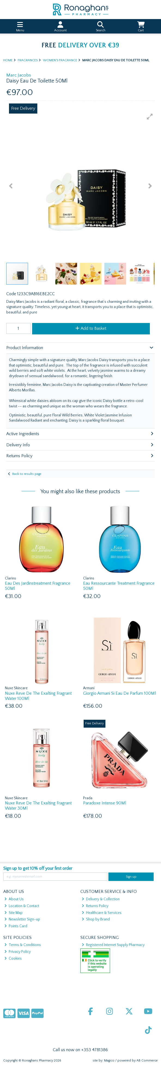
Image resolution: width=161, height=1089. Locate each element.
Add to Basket (90, 328)
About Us (14, 899)
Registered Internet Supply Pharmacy (113, 945)
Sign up (131, 876)
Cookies (13, 958)
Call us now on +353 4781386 (80, 1049)
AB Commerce (147, 1060)
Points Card (15, 926)
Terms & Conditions (22, 945)
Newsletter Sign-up (22, 919)
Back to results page (26, 474)
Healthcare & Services (101, 913)
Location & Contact (21, 906)
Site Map (13, 913)
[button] (149, 116)
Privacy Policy (17, 952)
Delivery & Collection (101, 899)
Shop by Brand (96, 919)
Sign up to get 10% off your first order (37, 868)
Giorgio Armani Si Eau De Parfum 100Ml (119, 693)
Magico (109, 1060)
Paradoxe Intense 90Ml (104, 803)
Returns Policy (95, 906)
